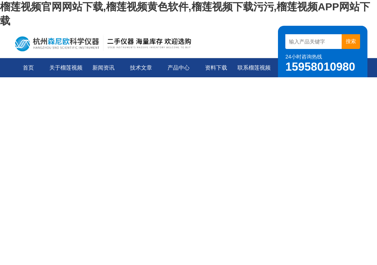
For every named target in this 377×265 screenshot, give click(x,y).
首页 (28, 67)
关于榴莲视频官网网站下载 (65, 70)
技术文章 (141, 67)
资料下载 (216, 67)
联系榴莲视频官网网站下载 (254, 70)
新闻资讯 (103, 67)
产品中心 (179, 67)
